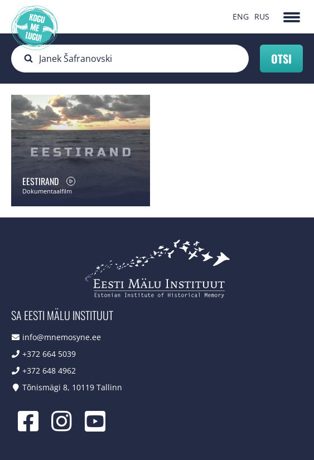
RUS (261, 16)
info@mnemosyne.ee (61, 337)
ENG (241, 16)
